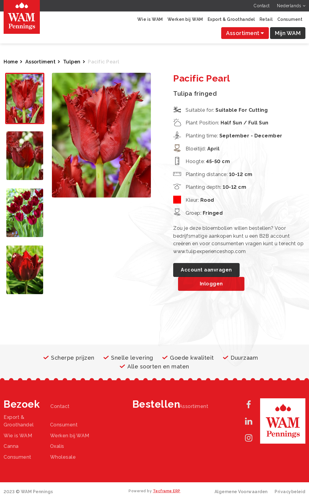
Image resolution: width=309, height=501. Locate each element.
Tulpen (72, 62)
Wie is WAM (150, 19)
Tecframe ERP (166, 491)
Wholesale (63, 457)
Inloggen (211, 284)
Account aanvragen (206, 270)
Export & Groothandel (231, 19)
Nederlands (291, 5)
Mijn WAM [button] (288, 33)
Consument (290, 19)
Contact (261, 5)
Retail (266, 19)
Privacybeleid (290, 491)
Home (11, 62)
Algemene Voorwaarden (241, 491)
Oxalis (57, 446)
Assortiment (245, 33)
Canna (11, 446)
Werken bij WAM (185, 19)
